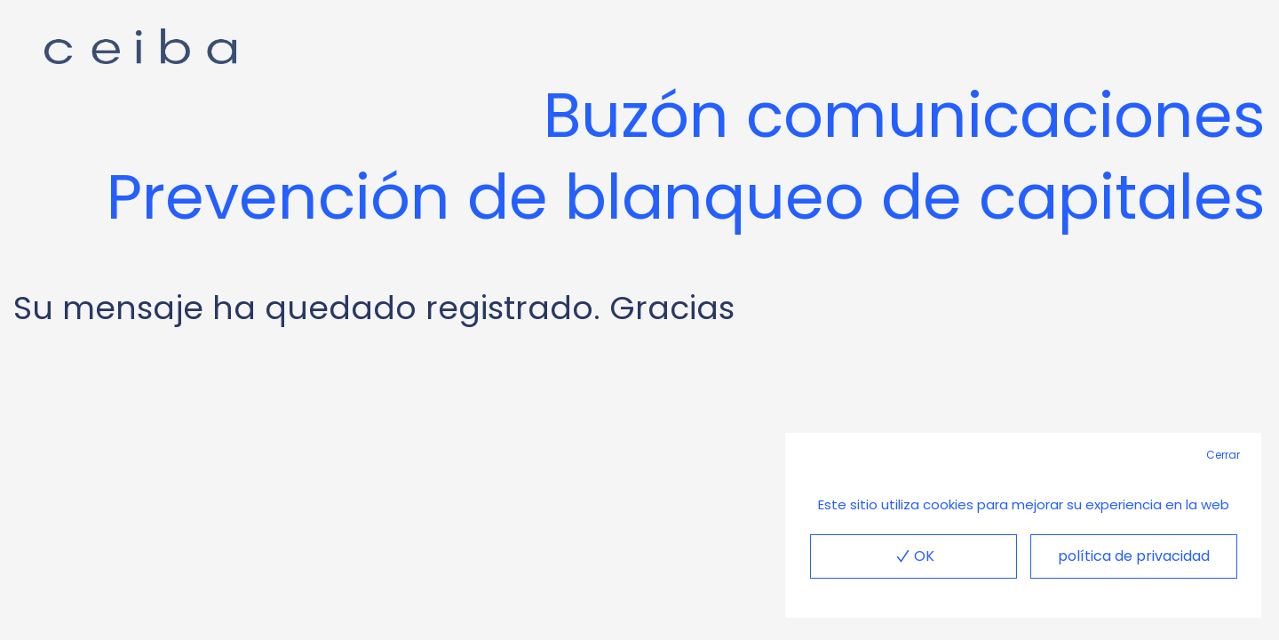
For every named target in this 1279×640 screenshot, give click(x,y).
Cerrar (1223, 454)
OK (913, 556)
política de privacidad (1134, 556)
